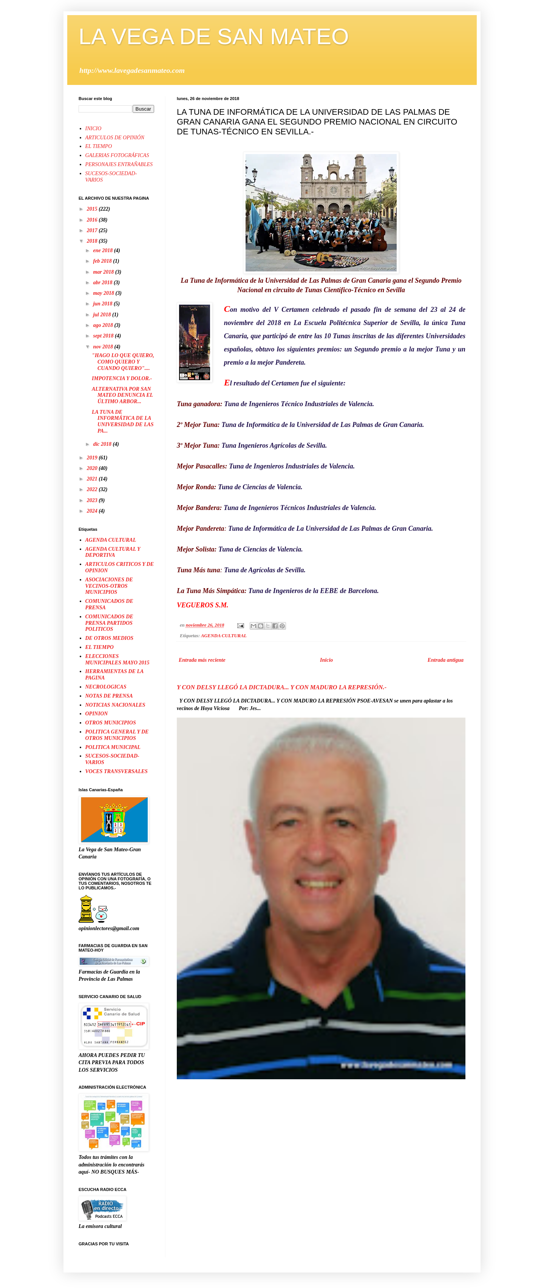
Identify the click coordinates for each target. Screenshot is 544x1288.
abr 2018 (103, 282)
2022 (93, 489)
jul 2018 (102, 314)
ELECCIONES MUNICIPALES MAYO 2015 (117, 659)
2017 (93, 230)
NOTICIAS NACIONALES (115, 705)
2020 (93, 468)
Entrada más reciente (202, 660)
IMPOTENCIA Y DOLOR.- (122, 378)
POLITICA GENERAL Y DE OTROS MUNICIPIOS (117, 735)
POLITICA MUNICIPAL (113, 747)
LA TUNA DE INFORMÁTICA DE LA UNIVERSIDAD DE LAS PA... (123, 421)
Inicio (326, 660)
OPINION (96, 713)
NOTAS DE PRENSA (109, 696)
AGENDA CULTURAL (224, 635)
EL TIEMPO (98, 146)
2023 (93, 500)
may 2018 (104, 293)
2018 (93, 241)
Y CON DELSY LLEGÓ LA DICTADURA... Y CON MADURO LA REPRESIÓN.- (281, 687)
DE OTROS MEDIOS (109, 638)
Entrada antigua (446, 660)
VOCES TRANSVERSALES (116, 771)
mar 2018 (104, 272)
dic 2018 (103, 444)
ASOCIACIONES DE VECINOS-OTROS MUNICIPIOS (109, 586)
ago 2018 (103, 325)
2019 (93, 458)
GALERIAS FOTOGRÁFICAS (117, 155)
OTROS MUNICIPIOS (110, 723)
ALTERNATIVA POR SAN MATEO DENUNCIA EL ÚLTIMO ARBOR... (122, 395)
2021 (93, 479)
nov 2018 (103, 347)
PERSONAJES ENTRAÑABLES (119, 164)
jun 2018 (103, 304)
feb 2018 (103, 261)
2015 (93, 209)
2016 (93, 220)
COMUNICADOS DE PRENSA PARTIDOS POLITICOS (109, 623)
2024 (93, 511)
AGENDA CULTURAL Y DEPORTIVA (112, 552)
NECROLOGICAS (106, 687)
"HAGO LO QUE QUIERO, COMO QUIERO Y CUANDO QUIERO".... (123, 362)
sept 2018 (104, 336)
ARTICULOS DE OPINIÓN (114, 137)
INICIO (93, 128)
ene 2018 (103, 250)
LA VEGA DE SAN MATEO (214, 36)
